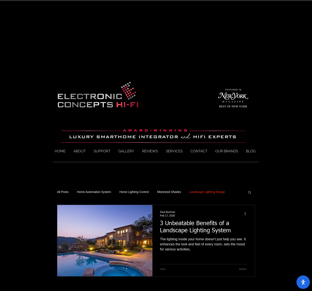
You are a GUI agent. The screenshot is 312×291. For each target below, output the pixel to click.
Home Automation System (94, 192)
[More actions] (246, 213)
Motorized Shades (169, 192)
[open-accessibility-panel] (303, 282)
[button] (250, 192)
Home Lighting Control (134, 192)
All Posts (62, 192)
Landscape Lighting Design (207, 192)
